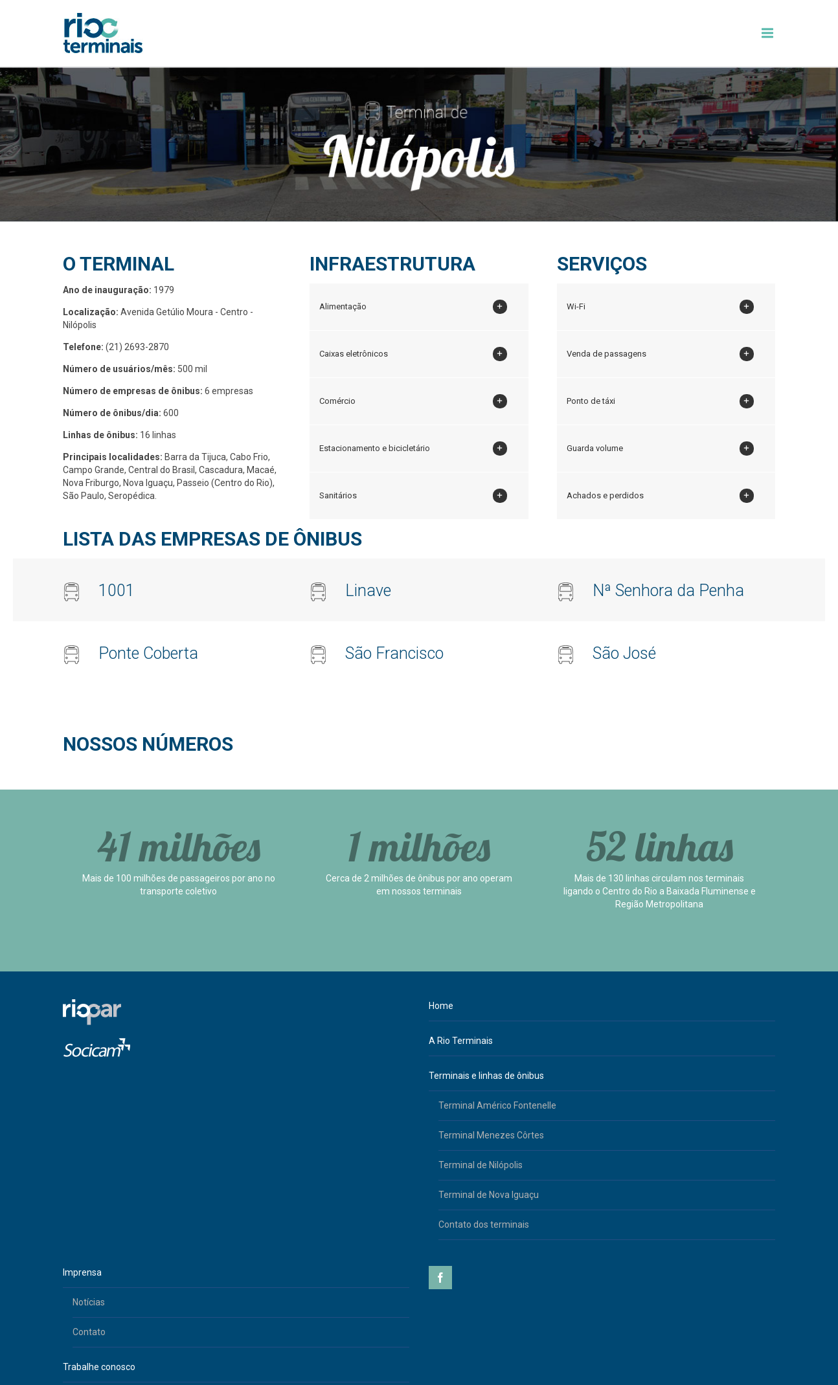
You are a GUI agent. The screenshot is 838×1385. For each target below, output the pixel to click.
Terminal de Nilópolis (480, 1165)
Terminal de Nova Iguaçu (488, 1195)
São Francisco (394, 653)
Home (441, 1006)
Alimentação (412, 307)
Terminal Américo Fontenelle (497, 1105)
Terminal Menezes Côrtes (491, 1135)
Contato (89, 1332)
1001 (116, 590)
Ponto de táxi (660, 401)
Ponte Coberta (148, 653)
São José (624, 653)
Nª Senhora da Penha (668, 590)
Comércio (412, 401)
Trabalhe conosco (99, 1367)
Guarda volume (660, 448)
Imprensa (82, 1272)
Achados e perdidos (660, 496)
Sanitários (412, 496)
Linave (368, 590)
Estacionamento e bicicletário (412, 448)
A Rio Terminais (461, 1041)
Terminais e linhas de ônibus (486, 1075)
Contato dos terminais (483, 1224)
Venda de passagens (660, 354)
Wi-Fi (660, 307)
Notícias (89, 1302)
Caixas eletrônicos (412, 354)
